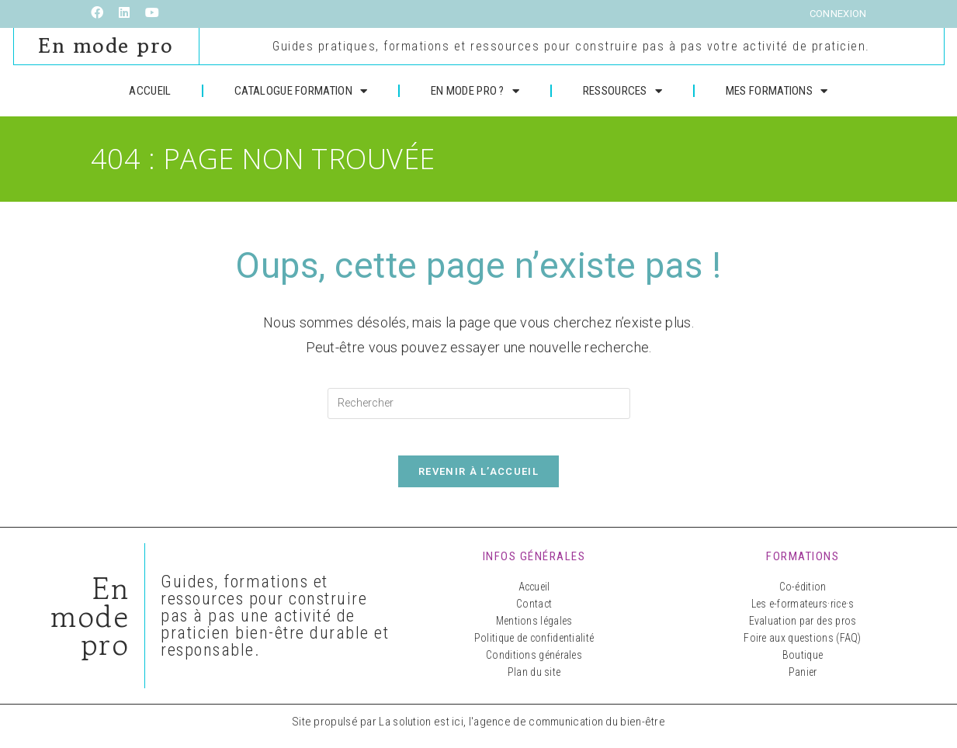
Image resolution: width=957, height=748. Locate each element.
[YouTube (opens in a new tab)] (152, 14)
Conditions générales (534, 663)
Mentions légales (534, 629)
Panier (803, 680)
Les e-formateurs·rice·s (803, 612)
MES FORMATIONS (777, 88)
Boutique (802, 663)
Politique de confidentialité (534, 646)
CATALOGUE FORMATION (300, 88)
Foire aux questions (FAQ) (803, 646)
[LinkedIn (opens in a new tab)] (124, 14)
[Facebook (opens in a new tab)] (101, 14)
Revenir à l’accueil (478, 480)
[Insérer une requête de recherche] (479, 401)
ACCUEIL (150, 88)
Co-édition (803, 595)
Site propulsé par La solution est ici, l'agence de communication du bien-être (478, 730)
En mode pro (106, 44)
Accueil (534, 595)
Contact (534, 612)
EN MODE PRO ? (475, 88)
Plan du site (534, 680)
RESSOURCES (622, 88)
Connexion (838, 13)
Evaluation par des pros (803, 629)
